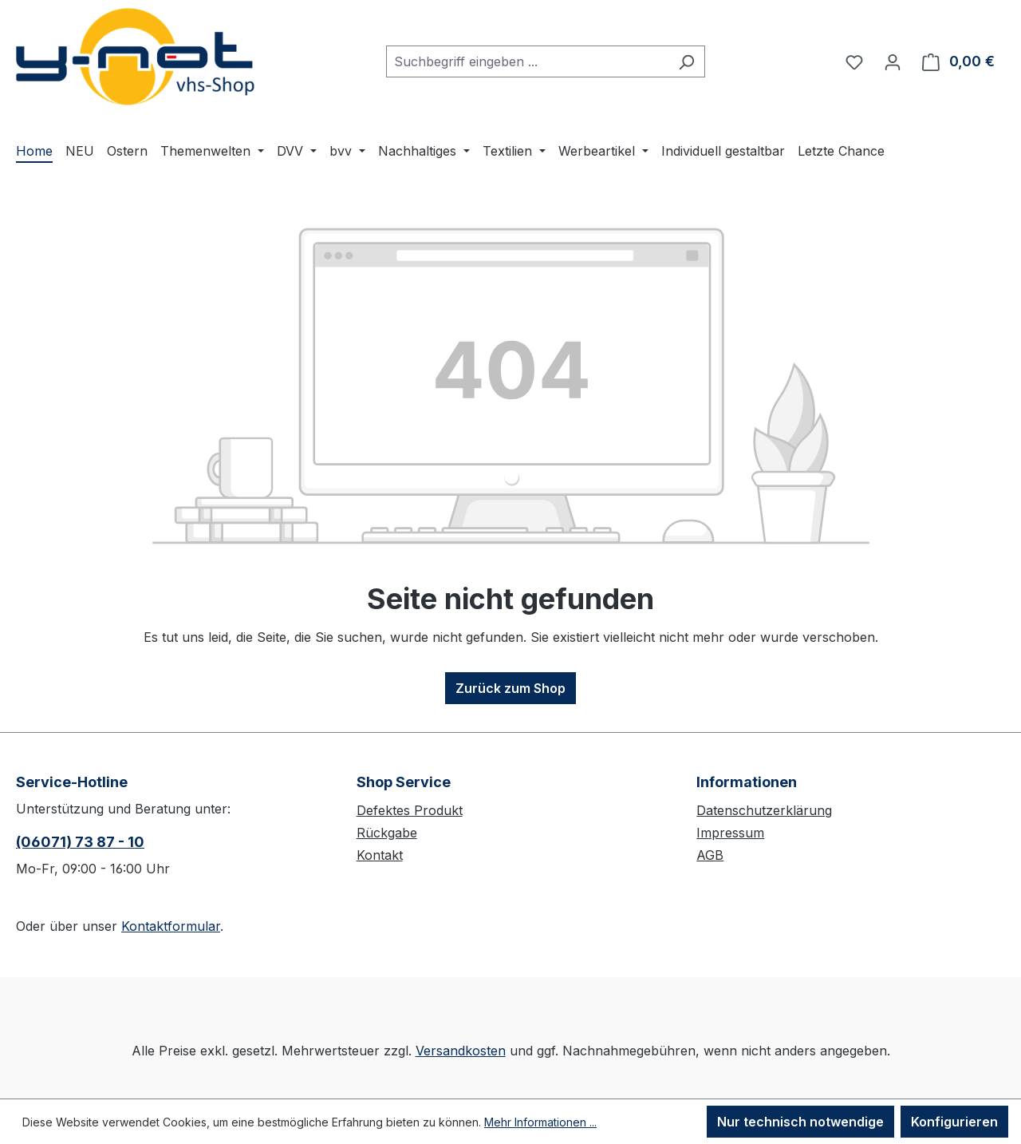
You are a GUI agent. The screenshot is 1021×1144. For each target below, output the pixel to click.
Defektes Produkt (410, 810)
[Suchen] (686, 61)
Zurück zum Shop (510, 688)
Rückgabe (387, 833)
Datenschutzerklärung (764, 810)
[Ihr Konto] (892, 61)
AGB (709, 855)
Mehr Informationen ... (540, 1122)
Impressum (730, 833)
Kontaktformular (170, 926)
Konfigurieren (954, 1122)
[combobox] (527, 61)
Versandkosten (461, 1051)
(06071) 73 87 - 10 (80, 841)
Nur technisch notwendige (800, 1122)
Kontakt (380, 855)
